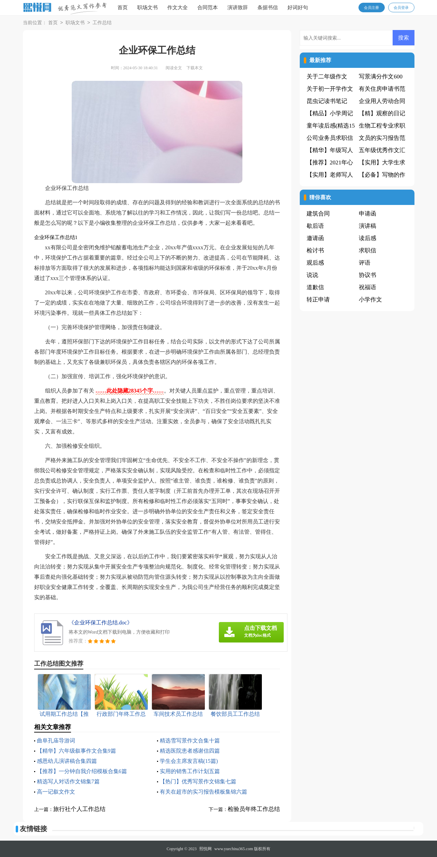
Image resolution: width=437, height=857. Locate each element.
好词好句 (297, 7)
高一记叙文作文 (56, 792)
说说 (312, 275)
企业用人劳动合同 (382, 101)
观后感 (315, 263)
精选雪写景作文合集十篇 (190, 740)
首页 (122, 7)
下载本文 (194, 67)
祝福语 (367, 287)
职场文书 (147, 7)
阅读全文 (174, 67)
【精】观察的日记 (382, 113)
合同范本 (207, 7)
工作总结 (102, 23)
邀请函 (315, 238)
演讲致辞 (237, 7)
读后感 (367, 238)
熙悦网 (205, 848)
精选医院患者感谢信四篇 (190, 751)
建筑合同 (318, 213)
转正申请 (318, 299)
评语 (364, 263)
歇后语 (315, 226)
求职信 (367, 250)
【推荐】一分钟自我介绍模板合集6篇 (82, 771)
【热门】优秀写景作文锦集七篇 (198, 781)
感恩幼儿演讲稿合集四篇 (67, 761)
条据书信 (267, 7)
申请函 (367, 213)
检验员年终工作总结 (254, 809)
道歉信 (315, 287)
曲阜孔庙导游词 (56, 740)
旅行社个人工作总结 (79, 809)
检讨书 (315, 250)
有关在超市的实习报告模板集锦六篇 (203, 792)
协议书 (367, 275)
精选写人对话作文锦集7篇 (68, 781)
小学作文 (370, 299)
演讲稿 (367, 226)
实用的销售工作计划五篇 (190, 771)
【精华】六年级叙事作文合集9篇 (76, 751)
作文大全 (177, 7)
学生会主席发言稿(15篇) (189, 761)
